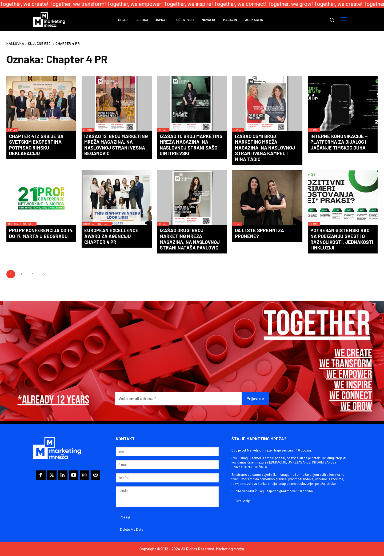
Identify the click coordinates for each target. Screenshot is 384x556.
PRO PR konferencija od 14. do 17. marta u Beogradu (41, 233)
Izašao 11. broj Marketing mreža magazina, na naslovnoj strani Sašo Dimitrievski (191, 144)
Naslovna (15, 43)
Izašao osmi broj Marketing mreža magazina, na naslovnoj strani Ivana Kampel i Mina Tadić (265, 147)
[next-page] (43, 274)
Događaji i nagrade (21, 223)
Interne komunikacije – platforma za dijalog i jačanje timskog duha (339, 142)
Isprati (12, 129)
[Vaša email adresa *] (178, 398)
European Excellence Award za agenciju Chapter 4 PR (111, 236)
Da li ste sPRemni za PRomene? (259, 233)
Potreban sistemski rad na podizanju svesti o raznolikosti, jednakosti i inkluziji (341, 239)
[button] (332, 20)
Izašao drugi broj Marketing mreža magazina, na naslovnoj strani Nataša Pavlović (190, 239)
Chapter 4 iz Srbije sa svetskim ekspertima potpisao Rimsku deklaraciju (36, 144)
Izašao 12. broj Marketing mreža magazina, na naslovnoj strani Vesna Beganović (116, 144)
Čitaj (237, 223)
